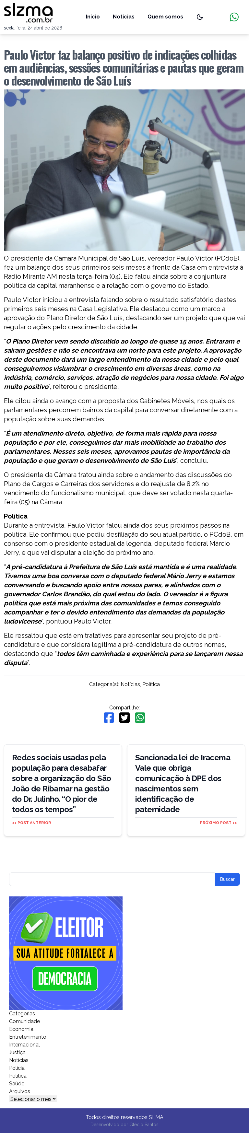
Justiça (17, 1052)
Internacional (24, 1045)
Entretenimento (27, 1037)
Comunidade (24, 1021)
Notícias (124, 17)
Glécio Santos (144, 1124)
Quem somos (165, 17)
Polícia (17, 1068)
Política (151, 684)
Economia (21, 1029)
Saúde (16, 1083)
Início (93, 17)
